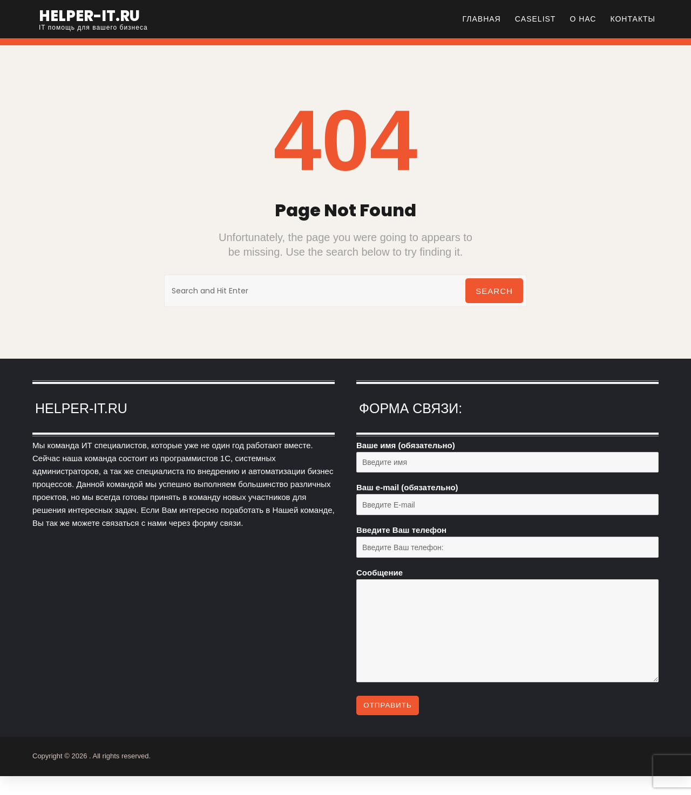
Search (493, 291)
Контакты (632, 19)
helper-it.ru (98, 15)
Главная (482, 19)
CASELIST (535, 19)
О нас (583, 19)
